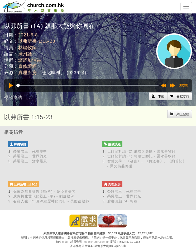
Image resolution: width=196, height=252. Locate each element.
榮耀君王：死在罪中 (30, 151)
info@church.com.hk (96, 241)
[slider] (87, 85)
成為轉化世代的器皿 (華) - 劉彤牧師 (43, 196)
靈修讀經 (27, 66)
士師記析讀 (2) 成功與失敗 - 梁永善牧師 (141, 151)
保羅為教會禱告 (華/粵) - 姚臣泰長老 (44, 191)
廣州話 (25, 53)
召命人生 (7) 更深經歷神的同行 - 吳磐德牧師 (51, 201)
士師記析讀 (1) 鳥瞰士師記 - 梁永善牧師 (141, 156)
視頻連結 (13, 97)
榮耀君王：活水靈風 (30, 161)
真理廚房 (27, 72)
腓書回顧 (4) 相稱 (122, 201)
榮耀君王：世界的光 (30, 156)
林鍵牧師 (27, 47)
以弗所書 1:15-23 (36, 41)
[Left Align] (179, 96)
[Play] (11, 85)
